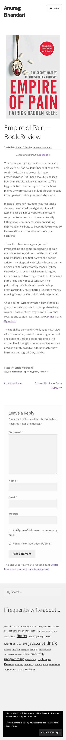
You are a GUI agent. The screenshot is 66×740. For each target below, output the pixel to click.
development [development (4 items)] (51, 631)
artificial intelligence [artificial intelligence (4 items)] (38, 626)
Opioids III (10, 321)
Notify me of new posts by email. (32, 543)
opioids (28, 371)
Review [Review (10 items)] (9, 664)
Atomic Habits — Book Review (48, 385)
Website (13, 513)
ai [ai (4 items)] (28, 626)
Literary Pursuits (24, 367)
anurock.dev (15, 383)
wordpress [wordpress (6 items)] (10, 669)
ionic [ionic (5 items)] (19, 644)
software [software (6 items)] (28, 664)
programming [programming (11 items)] (14, 659)
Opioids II (51, 316)
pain (35, 371)
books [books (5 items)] (56, 626)
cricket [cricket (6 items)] (25, 630)
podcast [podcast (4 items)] (18, 654)
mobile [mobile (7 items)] (16, 649)
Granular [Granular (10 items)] (9, 644)
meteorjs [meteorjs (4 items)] (7, 650)
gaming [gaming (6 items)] (39, 636)
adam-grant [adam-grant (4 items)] (21, 626)
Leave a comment (42, 147)
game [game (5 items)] (31, 636)
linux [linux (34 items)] (51, 643)
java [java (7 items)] (25, 643)
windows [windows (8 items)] (54, 664)
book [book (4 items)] (49, 626)
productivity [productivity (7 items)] (37, 654)
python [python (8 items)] (42, 659)
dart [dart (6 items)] (33, 630)
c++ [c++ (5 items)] (6, 630)
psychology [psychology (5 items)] (30, 659)
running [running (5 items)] (19, 664)
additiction (16, 371)
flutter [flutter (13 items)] (22, 635)
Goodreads (43, 154)
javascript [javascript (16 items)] (36, 643)
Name (13, 480)
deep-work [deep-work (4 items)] (40, 631)
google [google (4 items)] (47, 636)
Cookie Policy (11, 726)
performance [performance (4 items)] (9, 654)
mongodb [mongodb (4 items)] (25, 650)
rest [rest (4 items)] (49, 659)
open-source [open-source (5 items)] (45, 649)
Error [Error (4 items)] (6, 636)
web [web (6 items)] (45, 664)
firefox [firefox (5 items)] (12, 636)
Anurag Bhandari (14, 11)
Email (13, 497)
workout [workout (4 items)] (20, 670)
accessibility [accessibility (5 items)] (9, 626)
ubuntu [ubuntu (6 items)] (38, 664)
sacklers (44, 371)
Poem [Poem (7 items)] (26, 654)
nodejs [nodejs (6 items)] (33, 649)
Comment (16, 432)
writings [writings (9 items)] (30, 669)
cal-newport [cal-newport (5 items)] (14, 630)
